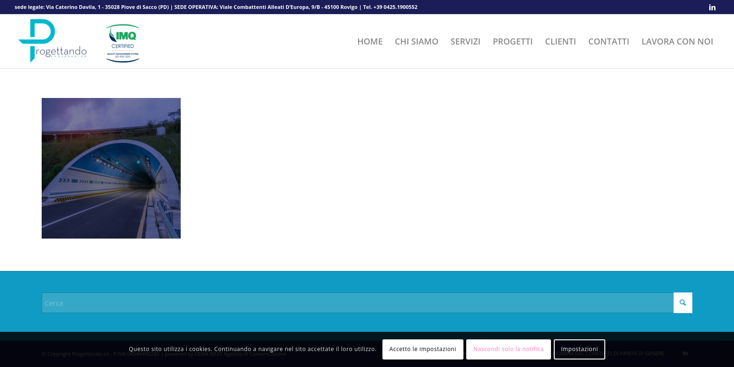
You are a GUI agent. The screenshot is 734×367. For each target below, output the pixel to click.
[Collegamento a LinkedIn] (712, 7)
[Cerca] (367, 302)
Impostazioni (579, 349)
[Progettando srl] (85, 41)
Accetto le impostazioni (422, 349)
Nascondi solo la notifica (508, 349)
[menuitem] (370, 41)
